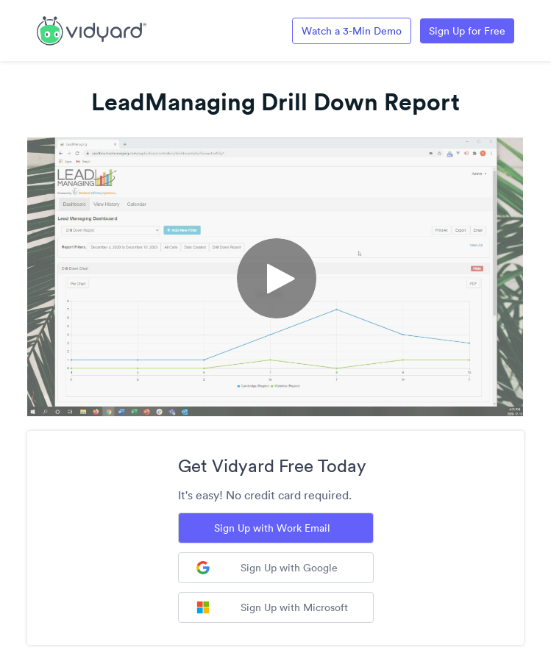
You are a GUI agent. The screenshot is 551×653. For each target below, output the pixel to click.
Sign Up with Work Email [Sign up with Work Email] (272, 528)
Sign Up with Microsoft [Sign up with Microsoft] (272, 607)
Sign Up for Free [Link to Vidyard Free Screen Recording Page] (467, 31)
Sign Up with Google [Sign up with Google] (267, 567)
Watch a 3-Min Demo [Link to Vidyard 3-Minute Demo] (352, 31)
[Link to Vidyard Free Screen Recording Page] (91, 29)
